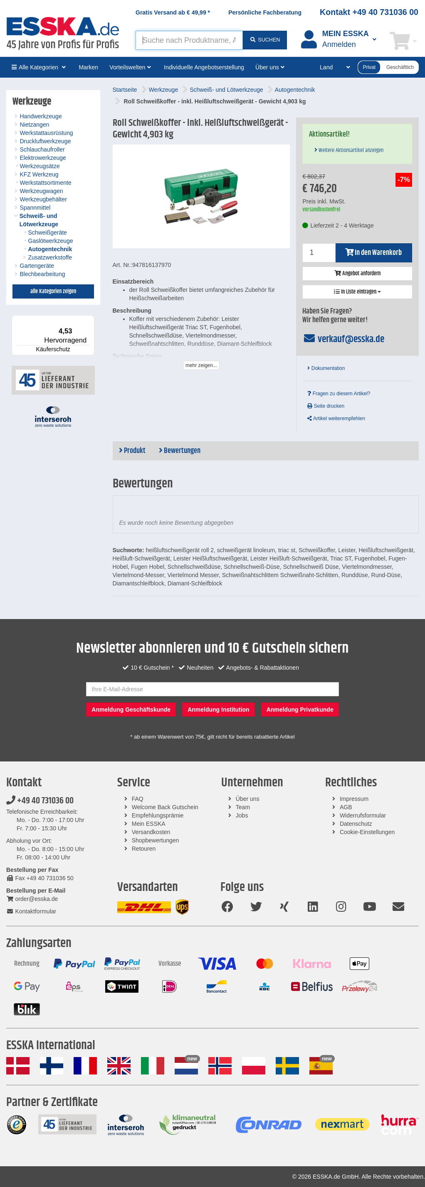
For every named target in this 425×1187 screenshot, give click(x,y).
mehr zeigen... (201, 365)
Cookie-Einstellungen (367, 832)
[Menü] (89, 320)
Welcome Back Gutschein (165, 807)
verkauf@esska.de (343, 339)
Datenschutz (356, 823)
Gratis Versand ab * (173, 12)
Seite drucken (325, 406)
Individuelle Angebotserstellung (204, 67)
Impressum (354, 798)
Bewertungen (179, 451)
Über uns (247, 798)
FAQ (137, 798)
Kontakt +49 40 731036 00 (369, 12)
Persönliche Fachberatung (264, 12)
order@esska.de (32, 899)
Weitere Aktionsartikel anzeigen (348, 150)
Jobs (242, 815)
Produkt (132, 451)
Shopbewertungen (155, 840)
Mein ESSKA (149, 823)
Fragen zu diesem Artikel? (338, 393)
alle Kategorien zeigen (53, 291)
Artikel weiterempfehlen (336, 418)
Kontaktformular (31, 911)
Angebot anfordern (357, 273)
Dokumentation (326, 368)
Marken (88, 67)
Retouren (144, 848)
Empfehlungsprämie (158, 815)
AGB (346, 807)
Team (243, 807)
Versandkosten (151, 832)
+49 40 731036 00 (40, 801)
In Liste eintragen (357, 291)
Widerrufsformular (363, 815)
